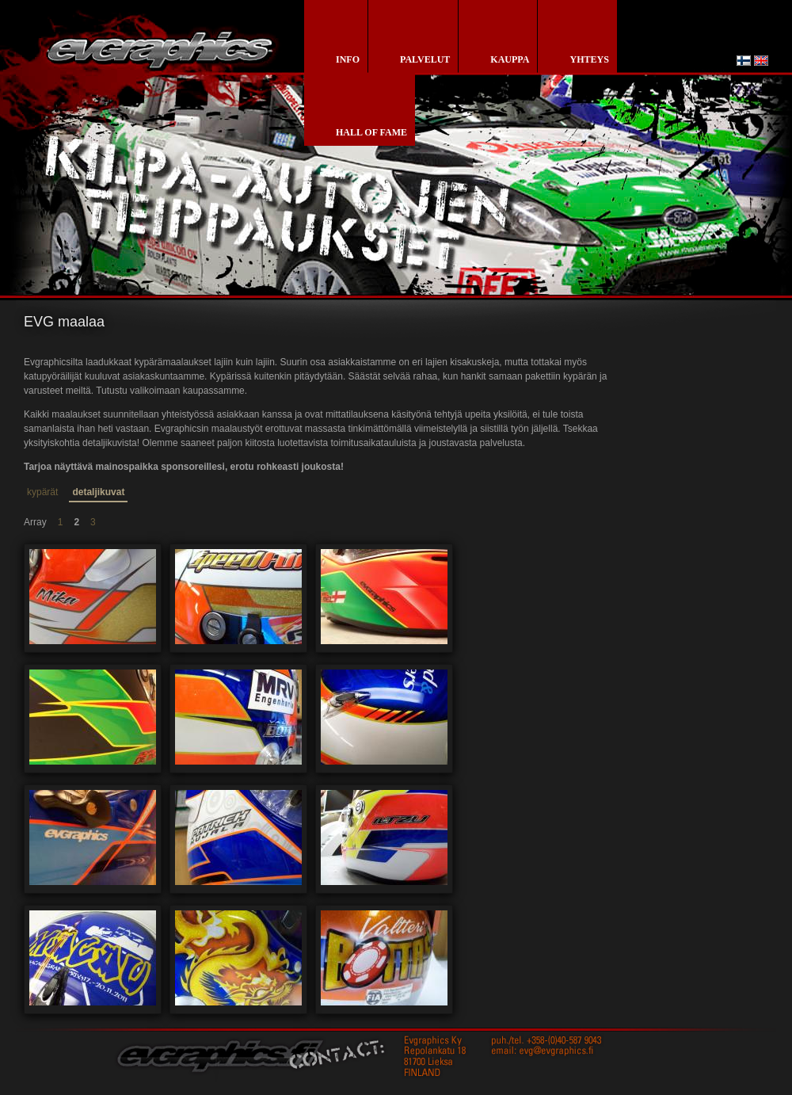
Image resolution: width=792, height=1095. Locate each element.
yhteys (588, 59)
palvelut (425, 59)
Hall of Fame (371, 132)
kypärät (42, 492)
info (348, 59)
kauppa (509, 59)
